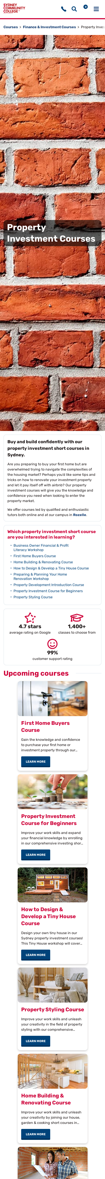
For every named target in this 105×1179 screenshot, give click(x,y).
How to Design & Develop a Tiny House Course (51, 568)
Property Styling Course (33, 597)
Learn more (38, 762)
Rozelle (79, 515)
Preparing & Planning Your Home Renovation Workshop (40, 576)
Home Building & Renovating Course (43, 562)
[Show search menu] (74, 9)
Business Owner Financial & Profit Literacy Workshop (41, 547)
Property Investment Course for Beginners (48, 591)
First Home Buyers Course (35, 556)
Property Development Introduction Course (49, 585)
